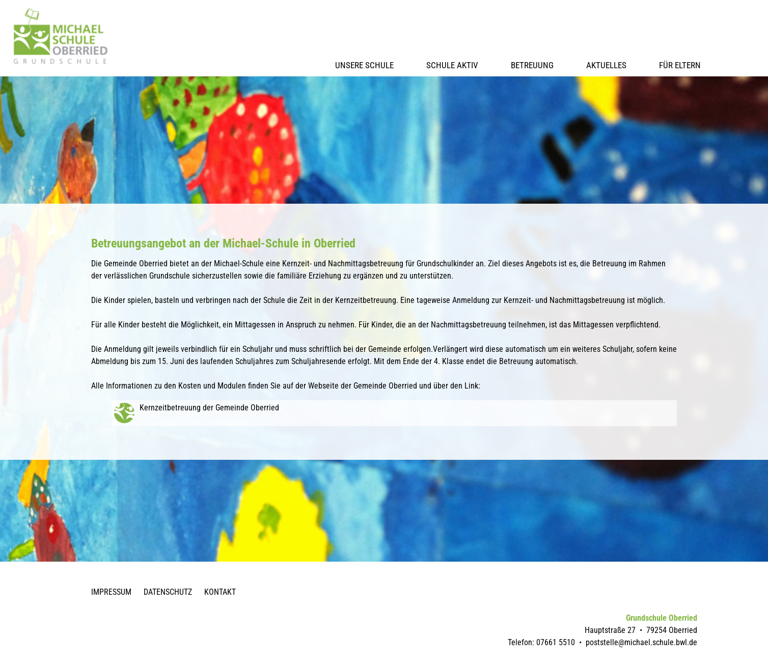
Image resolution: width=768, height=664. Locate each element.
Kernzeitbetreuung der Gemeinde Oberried (209, 407)
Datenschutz (168, 592)
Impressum (111, 592)
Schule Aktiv (452, 65)
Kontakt (220, 592)
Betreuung (532, 65)
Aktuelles (606, 65)
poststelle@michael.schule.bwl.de (641, 642)
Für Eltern (680, 65)
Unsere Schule (364, 65)
